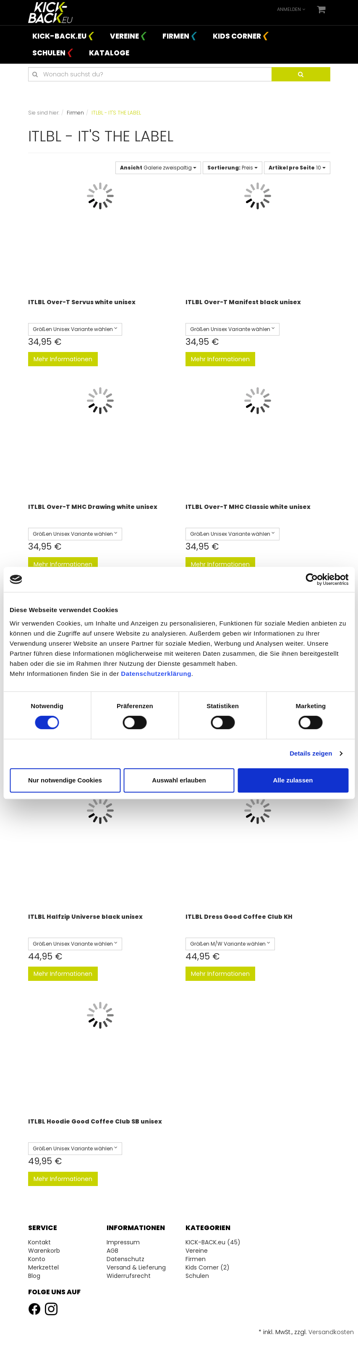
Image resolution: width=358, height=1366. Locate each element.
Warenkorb (44, 1250)
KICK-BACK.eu (59, 36)
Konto (36, 1259)
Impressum (123, 1242)
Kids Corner (237, 36)
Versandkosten (331, 1332)
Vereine (124, 36)
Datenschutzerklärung (156, 673)
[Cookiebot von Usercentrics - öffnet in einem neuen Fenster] (311, 579)
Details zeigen (311, 753)
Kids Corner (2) (208, 1267)
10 (297, 167)
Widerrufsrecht (129, 1276)
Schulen (48, 53)
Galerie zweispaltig (158, 167)
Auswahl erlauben (179, 780)
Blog (34, 1276)
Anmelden (291, 9)
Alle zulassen (293, 780)
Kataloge (109, 53)
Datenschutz (125, 1259)
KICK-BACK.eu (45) (213, 1242)
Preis (232, 167)
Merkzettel (43, 1267)
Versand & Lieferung (136, 1267)
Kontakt (39, 1242)
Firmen (175, 36)
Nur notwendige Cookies (65, 780)
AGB (112, 1250)
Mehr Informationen (63, 359)
